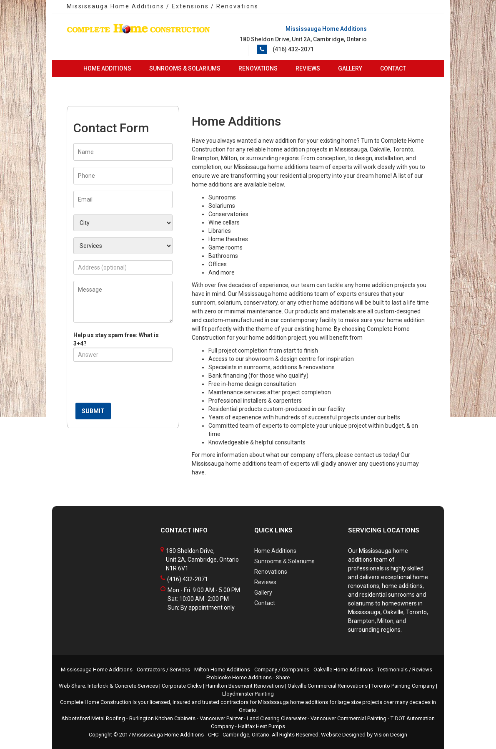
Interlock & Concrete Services (123, 686)
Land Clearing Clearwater (276, 718)
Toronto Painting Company (403, 686)
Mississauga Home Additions (168, 734)
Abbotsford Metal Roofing (93, 718)
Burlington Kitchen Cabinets (162, 718)
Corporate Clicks (182, 686)
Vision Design (390, 734)
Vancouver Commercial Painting (348, 718)
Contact (393, 68)
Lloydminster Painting (248, 694)
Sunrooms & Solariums (184, 68)
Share (283, 677)
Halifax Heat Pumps (261, 726)
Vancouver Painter (221, 718)
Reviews (308, 68)
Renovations (258, 68)
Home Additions (107, 68)
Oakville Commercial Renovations (328, 686)
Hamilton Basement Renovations (244, 686)
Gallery (350, 68)
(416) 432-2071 (293, 49)
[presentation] (136, 384)
